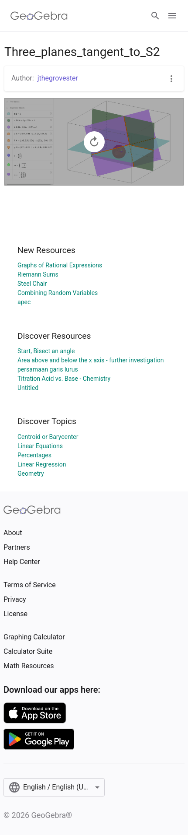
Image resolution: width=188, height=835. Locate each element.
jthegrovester (58, 78)
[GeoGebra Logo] (39, 15)
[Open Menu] (172, 16)
